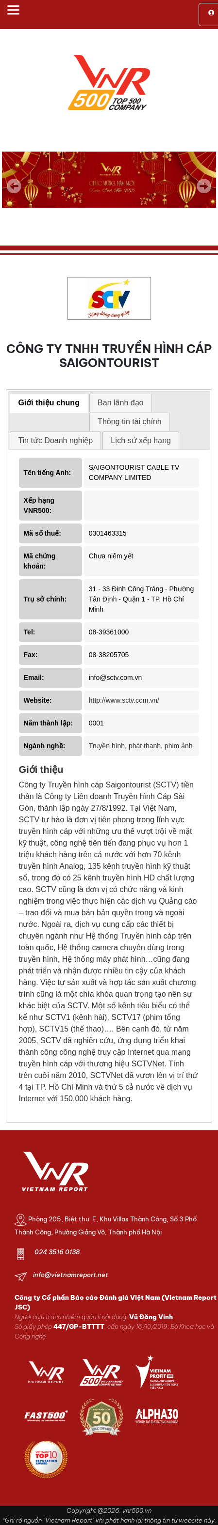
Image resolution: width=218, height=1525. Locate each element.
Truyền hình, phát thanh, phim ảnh (141, 746)
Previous (14, 186)
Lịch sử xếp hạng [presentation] (141, 440)
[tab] (49, 403)
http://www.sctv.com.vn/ (124, 700)
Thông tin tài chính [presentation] (130, 421)
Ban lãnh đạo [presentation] (120, 403)
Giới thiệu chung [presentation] (49, 403)
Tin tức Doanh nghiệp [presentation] (55, 440)
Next (204, 192)
